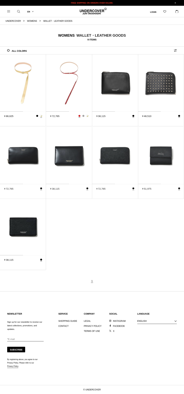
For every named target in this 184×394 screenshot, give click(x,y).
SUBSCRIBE (16, 350)
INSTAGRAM (119, 321)
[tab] (11, 111)
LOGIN (153, 12)
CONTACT (63, 326)
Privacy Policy (12, 366)
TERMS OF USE (92, 331)
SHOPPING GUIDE (67, 321)
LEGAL (87, 321)
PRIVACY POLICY (93, 326)
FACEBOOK (119, 326)
